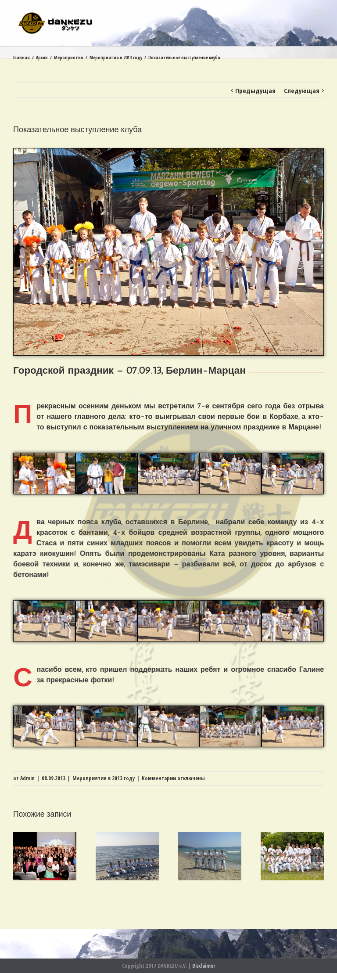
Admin (27, 778)
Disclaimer (203, 965)
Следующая (301, 90)
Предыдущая (255, 90)
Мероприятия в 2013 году (103, 778)
